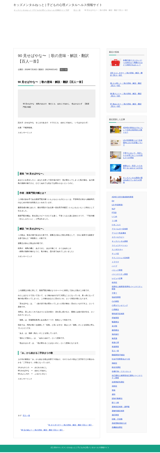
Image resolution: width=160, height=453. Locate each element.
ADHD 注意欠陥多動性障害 (122, 198)
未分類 (114, 327)
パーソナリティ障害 (120, 275)
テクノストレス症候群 (121, 258)
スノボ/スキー (117, 250)
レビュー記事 (117, 279)
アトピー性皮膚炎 (119, 234)
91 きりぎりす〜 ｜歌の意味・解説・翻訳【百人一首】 (70, 426)
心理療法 (115, 310)
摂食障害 (115, 319)
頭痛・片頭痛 (117, 420)
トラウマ (115, 263)
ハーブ (114, 267)
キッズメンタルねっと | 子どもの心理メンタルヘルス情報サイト (72, 5)
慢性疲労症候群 (118, 314)
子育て (114, 294)
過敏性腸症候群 (118, 412)
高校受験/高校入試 (119, 424)
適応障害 (115, 416)
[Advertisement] (80, 32)
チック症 (115, 254)
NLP (113, 210)
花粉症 (114, 387)
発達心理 (115, 343)
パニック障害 (117, 271)
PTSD (114, 213)
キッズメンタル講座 (120, 242)
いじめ (114, 217)
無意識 (114, 339)
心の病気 (115, 302)
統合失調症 (116, 368)
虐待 (113, 395)
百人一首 (64, 70)
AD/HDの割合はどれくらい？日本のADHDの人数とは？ (133, 130)
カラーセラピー (118, 238)
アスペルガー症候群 (120, 230)
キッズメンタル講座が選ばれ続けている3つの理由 (133, 181)
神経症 (114, 364)
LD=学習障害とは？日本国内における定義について (133, 143)
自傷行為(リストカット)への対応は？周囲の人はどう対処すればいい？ (133, 63)
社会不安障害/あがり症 (121, 360)
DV (113, 202)
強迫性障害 (116, 298)
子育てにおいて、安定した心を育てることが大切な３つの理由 (133, 156)
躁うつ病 (115, 403)
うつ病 (114, 221)
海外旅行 (115, 335)
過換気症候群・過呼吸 (121, 407)
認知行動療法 (117, 399)
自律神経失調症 (118, 383)
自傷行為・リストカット (121, 372)
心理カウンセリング (120, 306)
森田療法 (115, 331)
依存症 (114, 283)
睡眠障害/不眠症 (118, 356)
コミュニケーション (120, 246)
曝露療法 (115, 323)
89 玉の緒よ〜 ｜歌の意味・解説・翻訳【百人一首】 (42, 431)
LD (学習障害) (117, 206)
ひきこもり (116, 225)
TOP (41, 11)
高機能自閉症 (117, 428)
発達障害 (115, 347)
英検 (113, 391)
